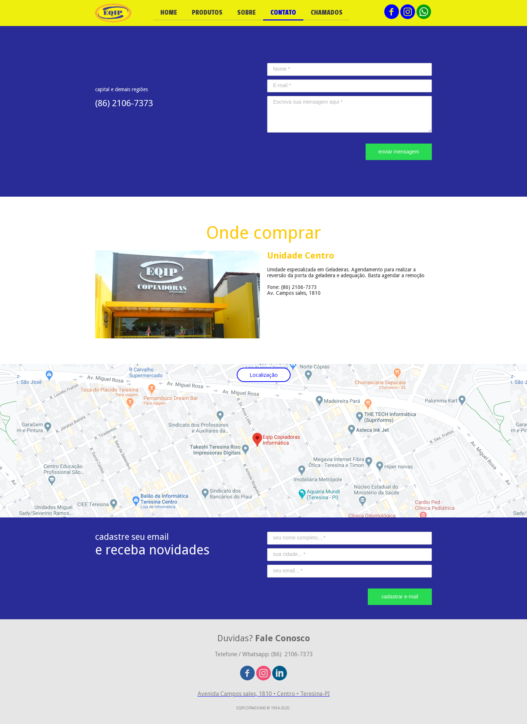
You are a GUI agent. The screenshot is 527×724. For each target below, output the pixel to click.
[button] (264, 375)
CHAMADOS (327, 12)
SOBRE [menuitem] (246, 12)
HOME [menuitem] (168, 12)
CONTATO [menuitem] (283, 12)
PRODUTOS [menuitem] (207, 12)
